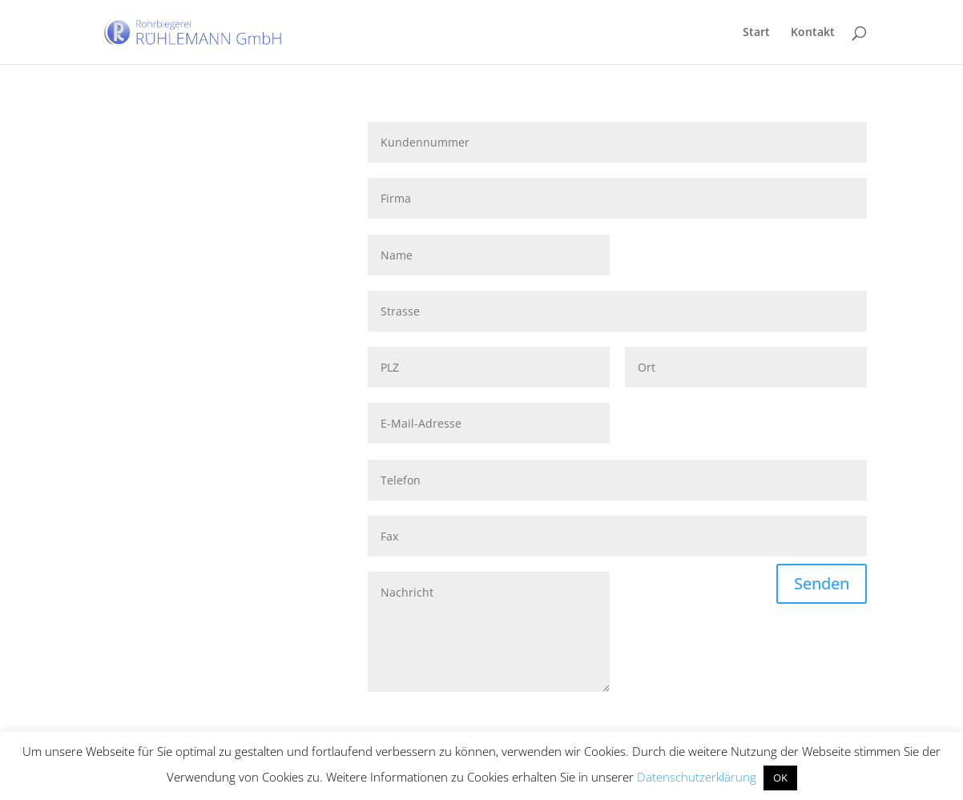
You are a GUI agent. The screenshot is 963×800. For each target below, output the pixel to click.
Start (756, 32)
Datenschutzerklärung (696, 777)
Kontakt (813, 32)
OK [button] (780, 777)
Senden (821, 583)
